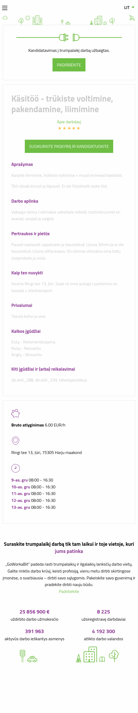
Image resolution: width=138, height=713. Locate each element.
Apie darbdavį (69, 122)
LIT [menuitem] (127, 7)
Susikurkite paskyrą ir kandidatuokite (69, 146)
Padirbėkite (69, 65)
